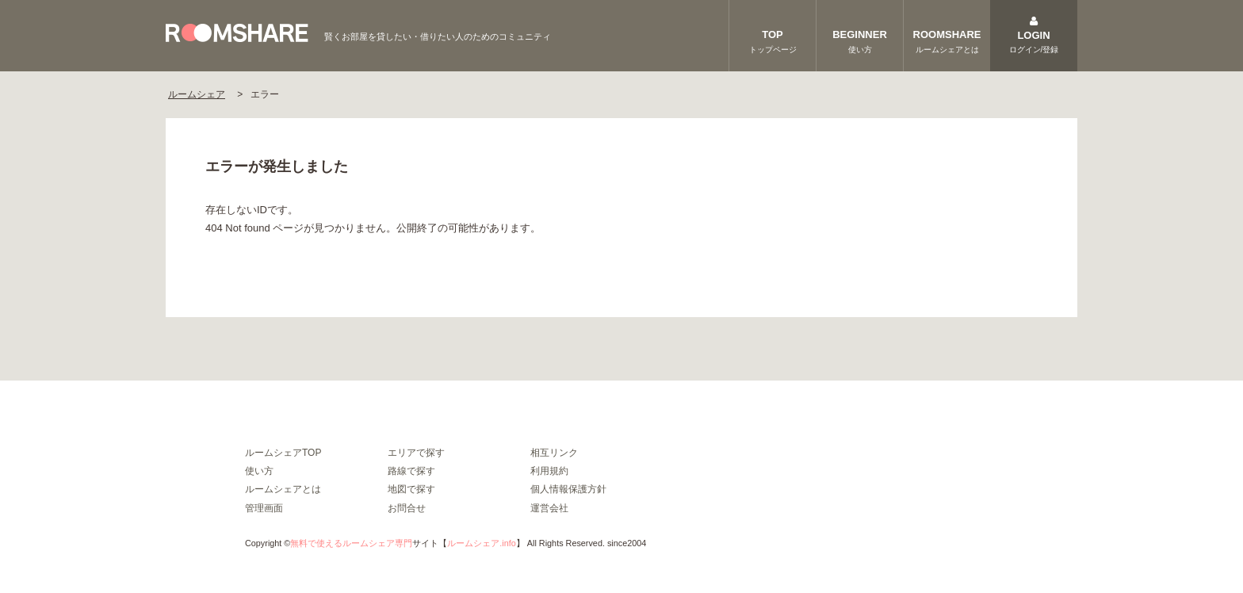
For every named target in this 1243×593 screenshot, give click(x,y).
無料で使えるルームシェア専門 (351, 543)
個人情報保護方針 (568, 489)
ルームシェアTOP (283, 452)
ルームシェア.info (481, 543)
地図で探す (411, 489)
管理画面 (264, 508)
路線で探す (411, 470)
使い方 (259, 470)
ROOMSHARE (947, 42)
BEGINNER (860, 42)
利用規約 (549, 470)
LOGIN (1033, 37)
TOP (772, 42)
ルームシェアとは (283, 489)
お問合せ (407, 508)
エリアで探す (416, 452)
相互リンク (554, 452)
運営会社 (549, 508)
